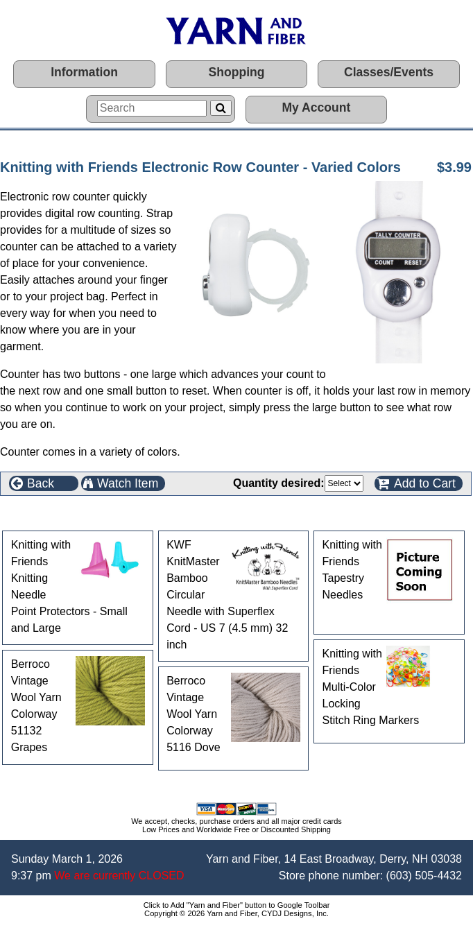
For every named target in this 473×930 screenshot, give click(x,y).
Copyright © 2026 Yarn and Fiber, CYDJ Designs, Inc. (236, 913)
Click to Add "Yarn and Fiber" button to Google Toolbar (237, 905)
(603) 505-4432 (424, 875)
